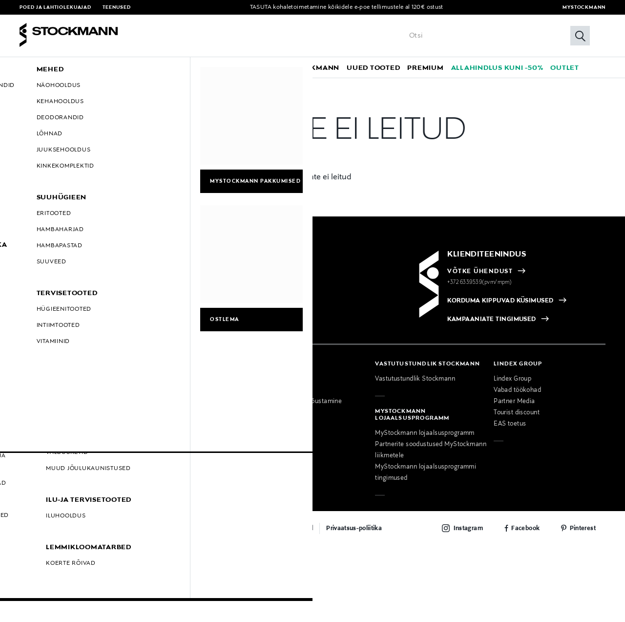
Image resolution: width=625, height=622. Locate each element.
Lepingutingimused (47, 405)
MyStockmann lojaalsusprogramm (424, 426)
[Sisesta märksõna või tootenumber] (497, 35)
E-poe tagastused (45, 394)
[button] (52, 67)
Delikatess (153, 453)
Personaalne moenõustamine (299, 394)
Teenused (116, 7)
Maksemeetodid (43, 371)
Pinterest (583, 520)
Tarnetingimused (44, 383)
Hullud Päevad (41, 416)
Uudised (150, 430)
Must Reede (37, 428)
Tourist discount (517, 405)
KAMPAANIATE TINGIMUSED (491, 312)
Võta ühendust (159, 371)
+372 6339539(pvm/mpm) (479, 275)
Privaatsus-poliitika (354, 520)
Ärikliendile (273, 383)
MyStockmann (583, 7)
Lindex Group (512, 371)
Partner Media (514, 394)
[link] (251, 67)
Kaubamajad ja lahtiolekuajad (181, 419)
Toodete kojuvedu (283, 428)
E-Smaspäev (38, 439)
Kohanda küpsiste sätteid (56, 450)
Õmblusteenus (278, 405)
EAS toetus (510, 416)
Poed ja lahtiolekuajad (55, 7)
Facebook (525, 520)
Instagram (468, 520)
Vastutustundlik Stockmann (415, 371)
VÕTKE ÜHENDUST (480, 263)
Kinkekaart (154, 441)
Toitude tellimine (281, 416)
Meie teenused (278, 371)
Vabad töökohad (517, 383)
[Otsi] (580, 35)
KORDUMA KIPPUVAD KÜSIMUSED (500, 293)
